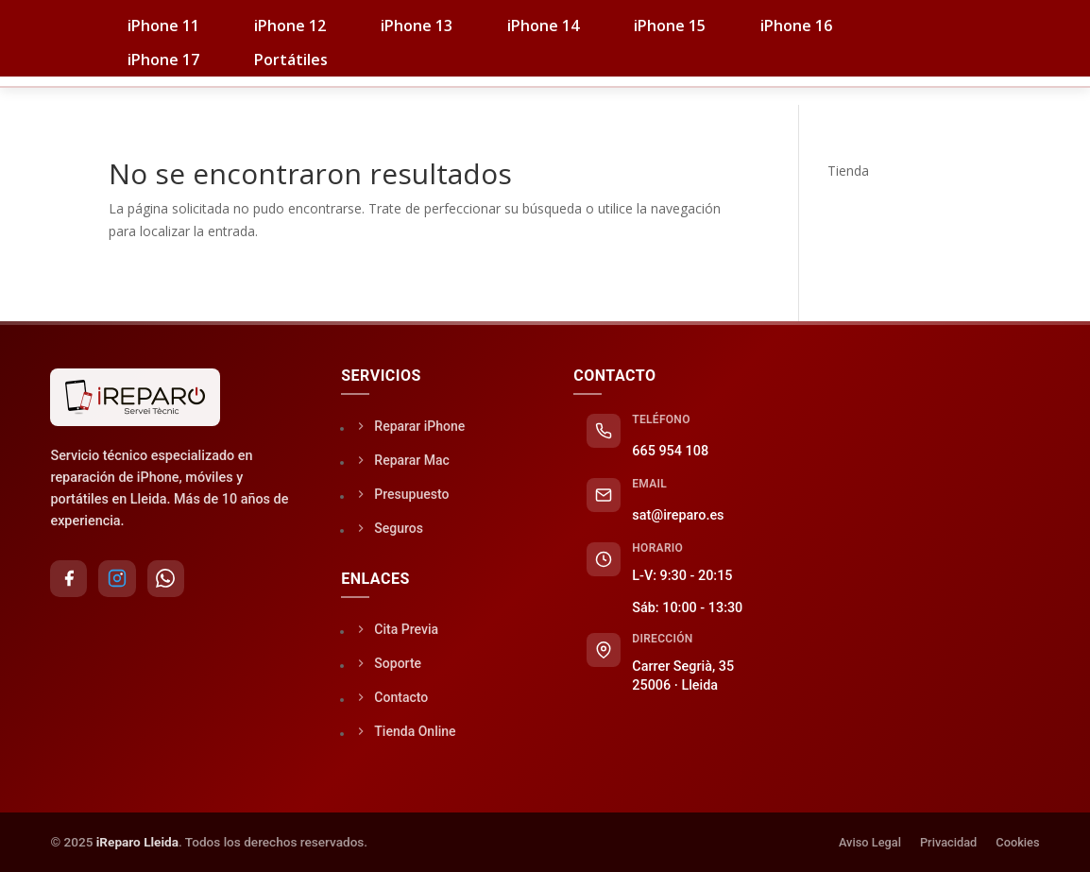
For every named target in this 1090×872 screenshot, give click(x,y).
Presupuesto (402, 494)
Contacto (928, 77)
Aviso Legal (870, 842)
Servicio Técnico (526, 77)
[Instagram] (118, 579)
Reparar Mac (403, 460)
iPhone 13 (416, 25)
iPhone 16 (796, 25)
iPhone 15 (670, 25)
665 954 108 (670, 451)
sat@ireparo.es (678, 515)
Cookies (1017, 842)
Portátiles (291, 59)
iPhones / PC (359, 77)
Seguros (678, 77)
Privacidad (948, 842)
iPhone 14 (543, 25)
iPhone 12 (290, 25)
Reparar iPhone (411, 426)
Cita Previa (397, 629)
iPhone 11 (163, 25)
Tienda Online (406, 731)
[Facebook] (69, 579)
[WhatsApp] (167, 579)
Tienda (225, 77)
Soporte (801, 77)
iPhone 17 (163, 59)
